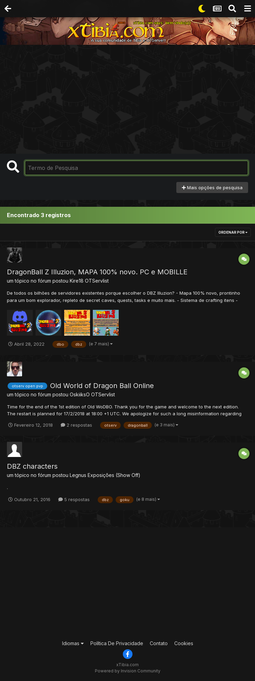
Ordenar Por (232, 232)
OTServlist (97, 281)
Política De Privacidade (116, 643)
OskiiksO (80, 394)
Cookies (183, 643)
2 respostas (76, 425)
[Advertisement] (129, 96)
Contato (159, 643)
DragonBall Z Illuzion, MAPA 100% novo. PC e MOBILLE (97, 272)
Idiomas (73, 643)
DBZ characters (32, 466)
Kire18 (77, 281)
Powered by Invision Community (127, 670)
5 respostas (74, 499)
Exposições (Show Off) (114, 475)
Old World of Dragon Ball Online (102, 386)
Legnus (78, 475)
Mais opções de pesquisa (212, 187)
